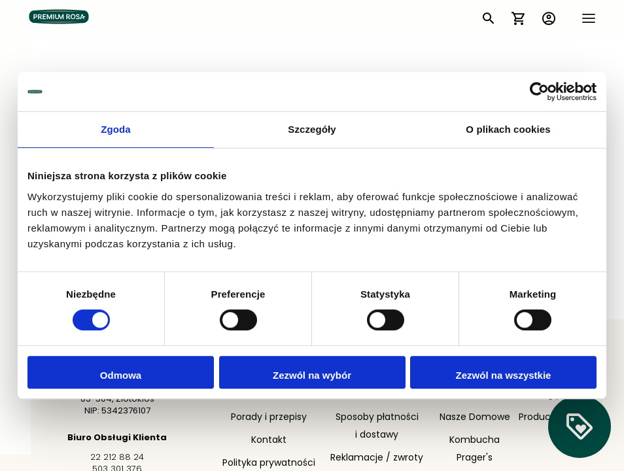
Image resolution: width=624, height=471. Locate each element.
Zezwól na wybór (312, 375)
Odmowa (120, 375)
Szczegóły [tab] (312, 129)
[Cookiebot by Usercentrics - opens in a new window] (539, 91)
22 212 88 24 (117, 457)
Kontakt (268, 440)
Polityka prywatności (268, 463)
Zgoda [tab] (116, 129)
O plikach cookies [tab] (508, 129)
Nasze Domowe (475, 418)
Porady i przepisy (269, 418)
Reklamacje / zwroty (376, 458)
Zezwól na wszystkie (503, 375)
